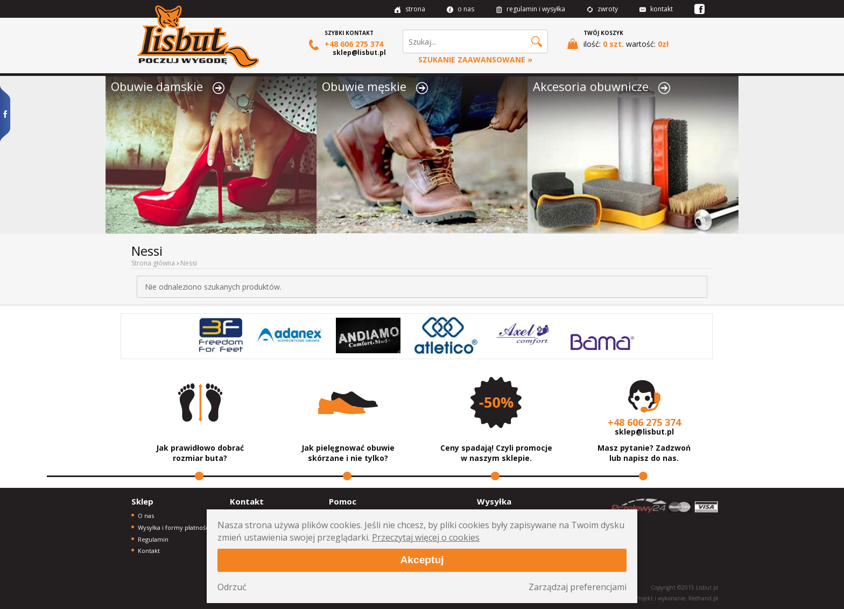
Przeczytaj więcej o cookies (426, 537)
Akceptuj (422, 559)
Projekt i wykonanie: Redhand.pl (676, 598)
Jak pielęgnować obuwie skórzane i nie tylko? (348, 453)
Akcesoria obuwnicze (601, 86)
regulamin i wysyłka (530, 8)
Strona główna (153, 263)
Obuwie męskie (375, 86)
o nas (460, 8)
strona (410, 8)
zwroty (602, 8)
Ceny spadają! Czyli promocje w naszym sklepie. (496, 453)
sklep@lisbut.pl (359, 52)
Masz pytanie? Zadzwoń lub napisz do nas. (644, 453)
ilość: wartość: (618, 44)
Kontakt (149, 551)
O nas (146, 516)
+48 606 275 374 (345, 44)
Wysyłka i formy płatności (174, 527)
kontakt (656, 8)
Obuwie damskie (167, 86)
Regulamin (153, 539)
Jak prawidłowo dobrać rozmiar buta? (200, 453)
